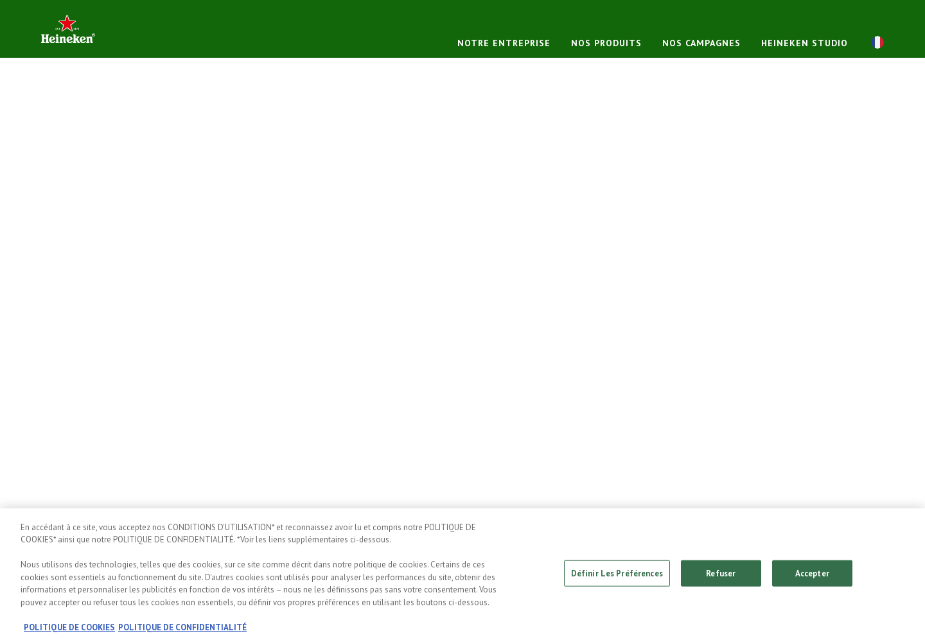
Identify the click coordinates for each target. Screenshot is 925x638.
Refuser (721, 576)
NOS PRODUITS (606, 43)
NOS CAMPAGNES (701, 43)
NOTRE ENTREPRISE (504, 43)
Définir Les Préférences (617, 576)
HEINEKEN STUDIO (804, 43)
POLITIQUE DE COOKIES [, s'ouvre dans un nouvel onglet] (69, 631)
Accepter (812, 576)
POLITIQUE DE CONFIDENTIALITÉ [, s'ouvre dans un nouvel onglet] (182, 631)
